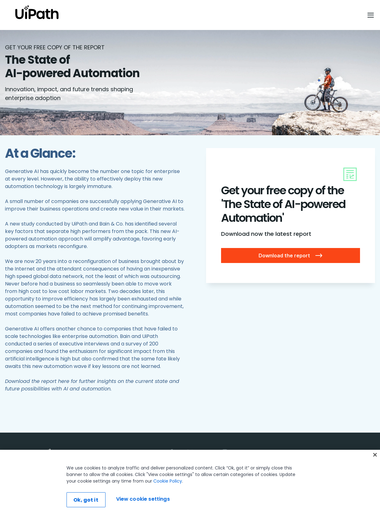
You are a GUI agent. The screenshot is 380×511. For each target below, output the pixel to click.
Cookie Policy (167, 494)
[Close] (375, 467)
